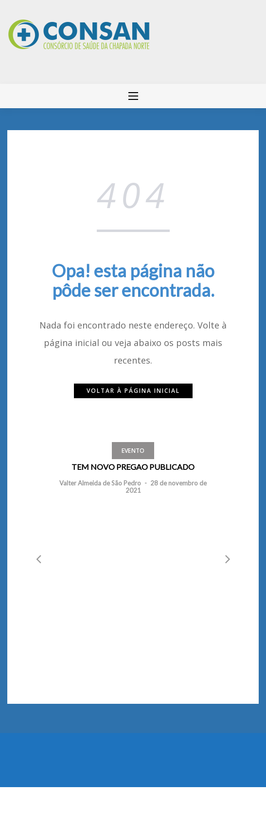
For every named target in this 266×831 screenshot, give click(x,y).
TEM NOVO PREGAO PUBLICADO (133, 466)
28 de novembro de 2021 (166, 486)
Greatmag (114, 806)
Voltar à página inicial (133, 391)
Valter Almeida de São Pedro (100, 483)
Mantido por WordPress (42, 806)
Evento (133, 450)
